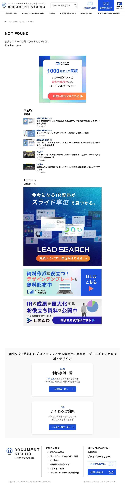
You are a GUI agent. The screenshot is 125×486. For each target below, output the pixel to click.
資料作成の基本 (11, 13)
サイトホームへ (13, 45)
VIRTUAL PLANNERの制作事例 (108, 13)
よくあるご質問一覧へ (61, 427)
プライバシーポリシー (99, 456)
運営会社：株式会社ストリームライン (100, 481)
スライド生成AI (86, 13)
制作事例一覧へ (61, 389)
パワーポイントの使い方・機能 (33, 13)
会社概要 (92, 452)
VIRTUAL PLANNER (99, 448)
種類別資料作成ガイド (68, 13)
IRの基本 (52, 13)
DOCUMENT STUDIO (16, 21)
